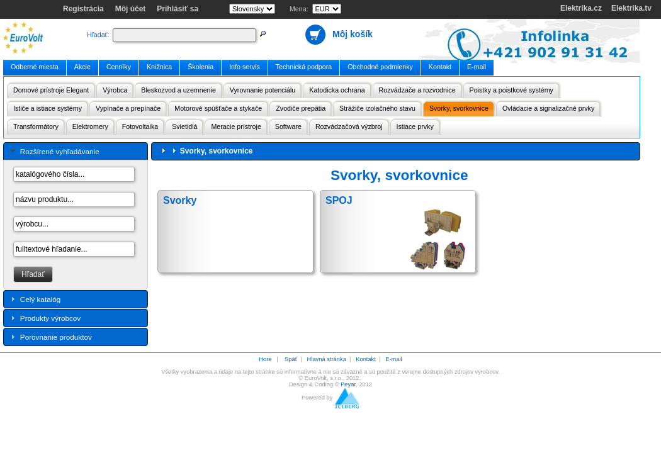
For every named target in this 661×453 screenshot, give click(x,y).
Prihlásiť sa (177, 8)
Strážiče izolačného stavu (377, 108)
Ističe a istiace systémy (47, 108)
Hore (265, 359)
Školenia (200, 66)
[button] (33, 274)
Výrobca (115, 90)
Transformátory (36, 126)
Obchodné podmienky (380, 66)
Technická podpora (304, 66)
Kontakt (440, 66)
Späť (291, 359)
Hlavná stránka (326, 359)
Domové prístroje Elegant (51, 90)
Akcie (82, 66)
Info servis (244, 66)
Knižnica (159, 66)
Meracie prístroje (236, 126)
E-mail (476, 66)
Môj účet (130, 8)
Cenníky (118, 66)
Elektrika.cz (581, 8)
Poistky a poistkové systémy (511, 90)
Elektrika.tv (631, 8)
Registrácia (83, 8)
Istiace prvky (415, 126)
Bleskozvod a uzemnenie (178, 90)
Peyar (348, 384)
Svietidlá (184, 126)
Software (288, 126)
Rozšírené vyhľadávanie (59, 151)
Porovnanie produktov (56, 337)
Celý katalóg (40, 299)
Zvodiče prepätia (300, 108)
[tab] (75, 151)
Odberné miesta (35, 66)
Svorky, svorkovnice (459, 108)
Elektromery (90, 126)
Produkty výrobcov (50, 318)
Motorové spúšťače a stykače (218, 108)
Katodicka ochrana (336, 90)
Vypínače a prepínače (128, 108)
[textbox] (184, 35)
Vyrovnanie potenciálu (262, 90)
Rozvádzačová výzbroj (349, 126)
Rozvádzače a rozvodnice (417, 90)
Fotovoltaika (140, 126)
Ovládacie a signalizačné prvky (548, 108)
